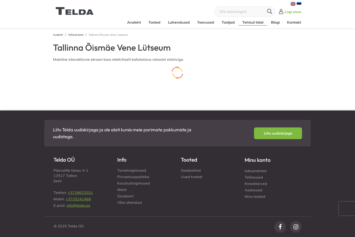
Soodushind (191, 170)
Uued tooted (191, 176)
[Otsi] (245, 12)
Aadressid (253, 190)
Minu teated (255, 196)
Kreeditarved (256, 183)
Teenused (205, 22)
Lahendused (179, 22)
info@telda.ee (78, 205)
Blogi (275, 22)
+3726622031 (80, 192)
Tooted (154, 22)
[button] (278, 133)
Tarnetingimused (131, 170)
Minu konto (258, 160)
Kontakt (294, 22)
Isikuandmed (255, 170)
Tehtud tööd (252, 22)
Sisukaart (125, 196)
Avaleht (134, 22)
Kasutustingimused (133, 183)
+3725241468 (78, 199)
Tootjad (228, 22)
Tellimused (254, 177)
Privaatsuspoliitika (133, 176)
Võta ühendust (129, 202)
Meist (122, 189)
